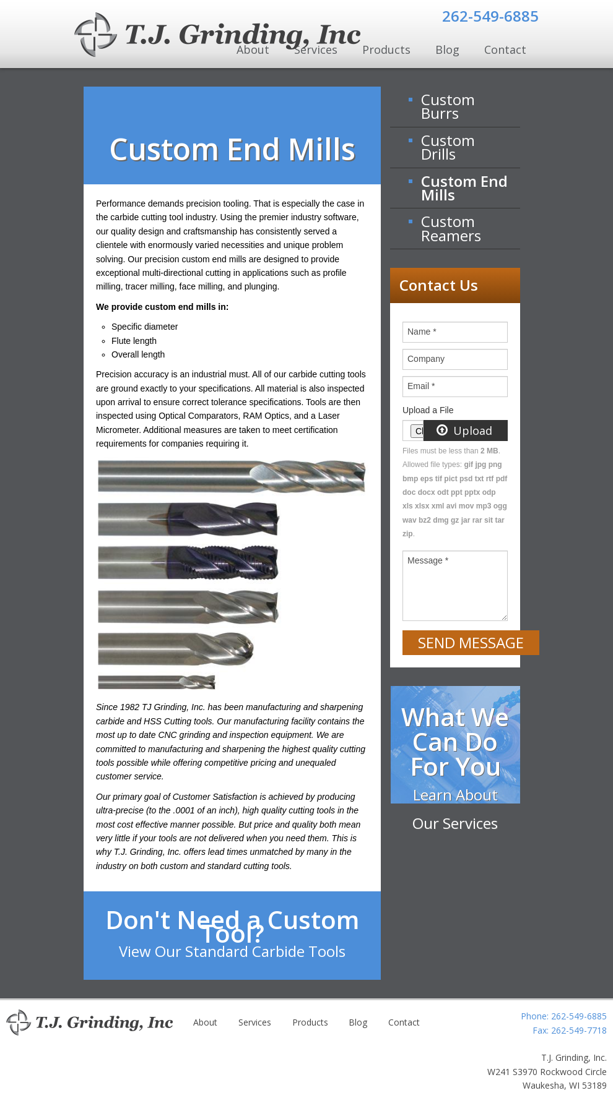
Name (422, 331)
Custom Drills (448, 147)
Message (427, 560)
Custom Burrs (448, 106)
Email (421, 386)
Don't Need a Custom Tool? (232, 931)
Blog (447, 49)
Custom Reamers (451, 228)
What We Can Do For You (455, 766)
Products (386, 49)
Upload (465, 430)
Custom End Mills (464, 188)
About (205, 1022)
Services (254, 1022)
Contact (505, 49)
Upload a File (428, 410)
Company (426, 359)
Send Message (471, 642)
